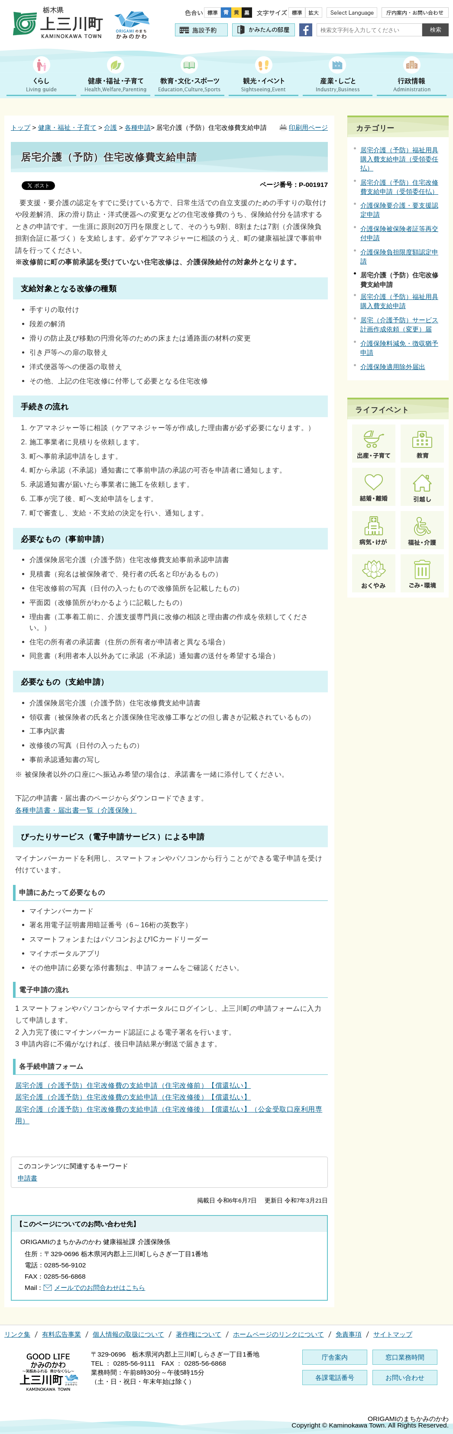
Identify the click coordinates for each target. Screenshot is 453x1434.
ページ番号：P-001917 (294, 184)
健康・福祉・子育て (67, 127)
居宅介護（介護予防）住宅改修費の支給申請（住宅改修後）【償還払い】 (133, 1097)
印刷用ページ (308, 127)
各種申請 (138, 127)
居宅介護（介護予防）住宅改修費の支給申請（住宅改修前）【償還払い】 (133, 1085)
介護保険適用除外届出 (392, 366)
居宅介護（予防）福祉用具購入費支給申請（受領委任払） (399, 159)
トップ (20, 127)
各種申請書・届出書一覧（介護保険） (75, 810)
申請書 (27, 1178)
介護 (110, 127)
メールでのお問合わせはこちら (99, 1287)
